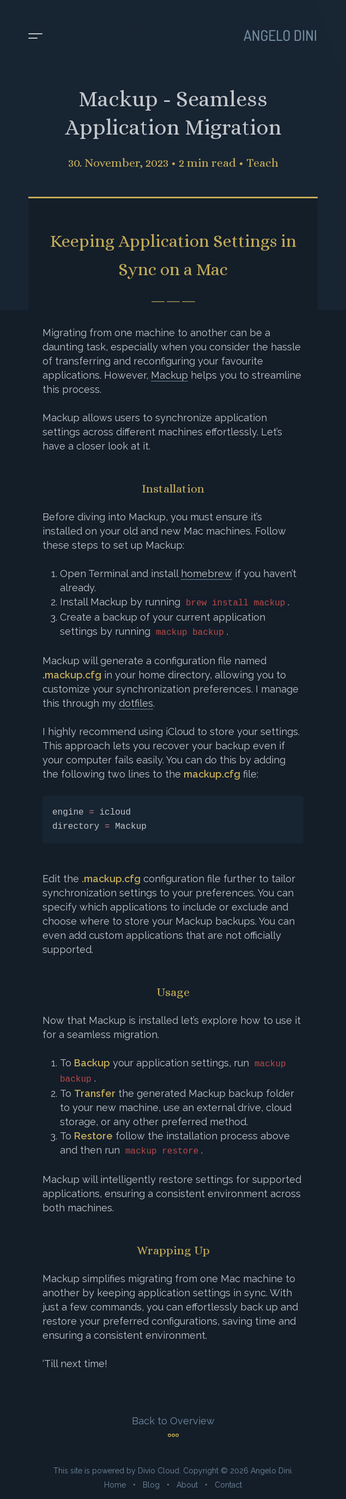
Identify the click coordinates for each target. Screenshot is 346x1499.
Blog (151, 1484)
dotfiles (136, 703)
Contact (228, 1484)
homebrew (206, 573)
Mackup (169, 375)
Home (115, 1484)
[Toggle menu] (35, 36)
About (187, 1484)
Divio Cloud (158, 1470)
